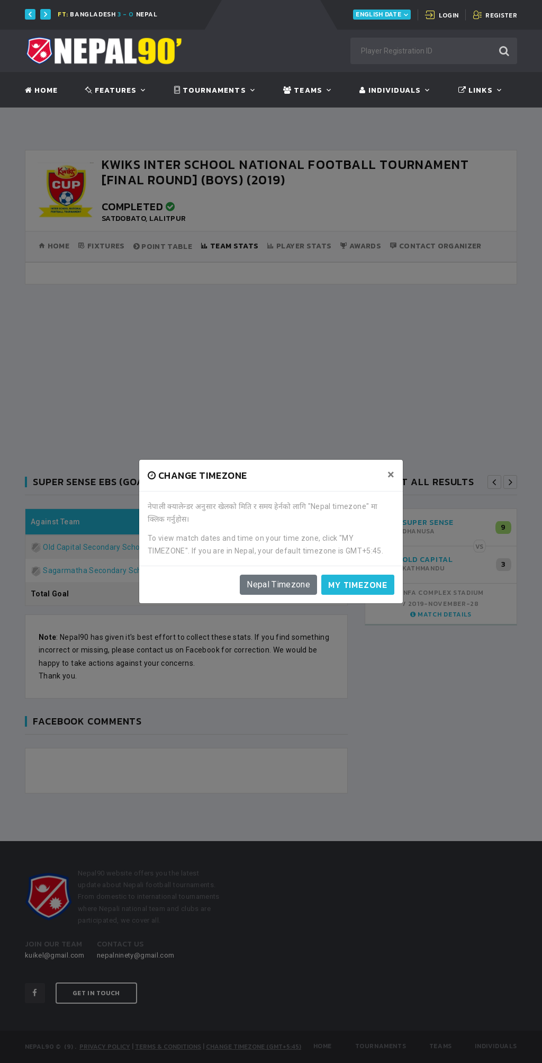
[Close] (391, 474)
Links (475, 90)
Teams (302, 90)
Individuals (390, 90)
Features (111, 90)
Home (41, 90)
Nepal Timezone (278, 584)
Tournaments (210, 90)
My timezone (357, 584)
